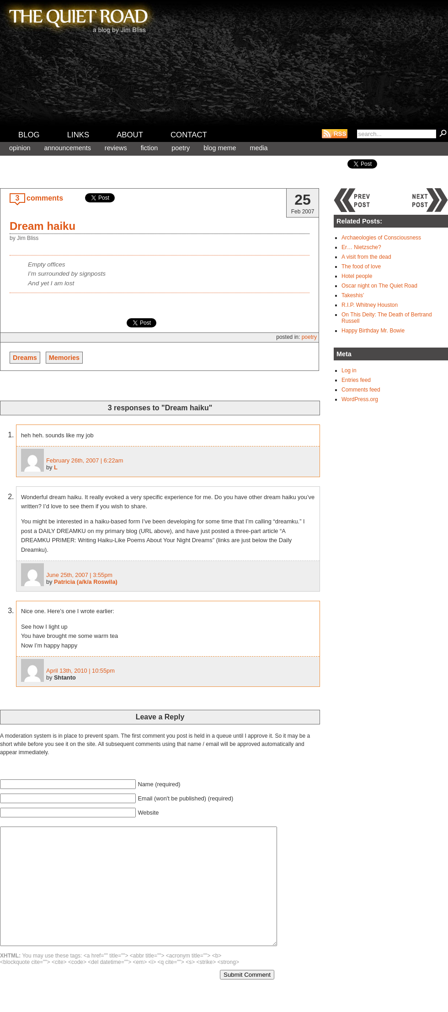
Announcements (67, 148)
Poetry (180, 148)
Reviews (116, 148)
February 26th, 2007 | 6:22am (84, 460)
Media (258, 148)
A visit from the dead (366, 257)
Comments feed (360, 389)
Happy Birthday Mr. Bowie (373, 330)
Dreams (25, 357)
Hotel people (356, 276)
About (130, 135)
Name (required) (159, 784)
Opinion (19, 148)
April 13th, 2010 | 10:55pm (80, 670)
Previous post (352, 200)
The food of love (361, 266)
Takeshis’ (352, 295)
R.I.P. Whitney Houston (369, 305)
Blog (29, 135)
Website (148, 812)
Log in (349, 370)
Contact (189, 135)
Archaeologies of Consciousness (381, 237)
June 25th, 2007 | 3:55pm (79, 574)
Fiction (149, 148)
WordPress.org (359, 399)
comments (45, 198)
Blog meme (219, 148)
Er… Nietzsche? (361, 247)
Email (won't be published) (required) (185, 798)
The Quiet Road (78, 18)
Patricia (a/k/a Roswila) (85, 581)
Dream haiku (42, 226)
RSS (334, 133)
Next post (429, 200)
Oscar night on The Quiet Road (379, 286)
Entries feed (356, 380)
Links (78, 135)
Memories (64, 357)
